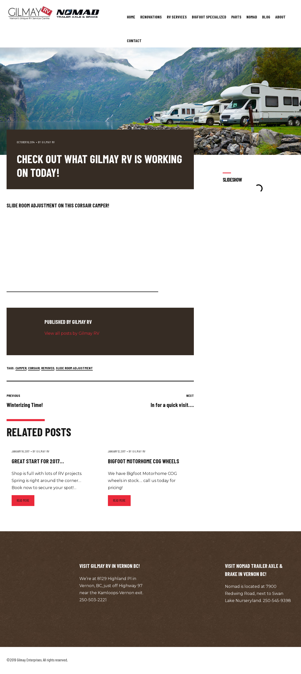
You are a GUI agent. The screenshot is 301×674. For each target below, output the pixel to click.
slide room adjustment (74, 368)
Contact (134, 40)
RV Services (177, 16)
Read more (23, 500)
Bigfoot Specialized (209, 16)
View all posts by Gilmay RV (71, 333)
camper (21, 368)
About (280, 16)
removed (47, 368)
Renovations (151, 16)
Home (131, 16)
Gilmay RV (48, 142)
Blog (266, 16)
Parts (236, 16)
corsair (34, 368)
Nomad (251, 16)
